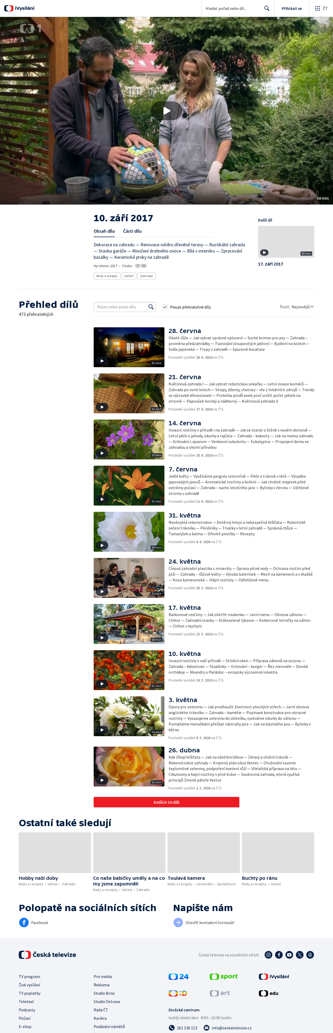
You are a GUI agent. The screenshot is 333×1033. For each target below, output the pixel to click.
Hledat (265, 10)
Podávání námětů (109, 1026)
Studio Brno (104, 993)
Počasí (24, 1018)
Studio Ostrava (107, 1001)
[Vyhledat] (151, 307)
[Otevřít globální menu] (321, 8)
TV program (29, 976)
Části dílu (132, 231)
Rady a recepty (107, 276)
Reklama (102, 984)
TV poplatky (29, 993)
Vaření (128, 276)
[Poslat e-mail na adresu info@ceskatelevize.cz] (227, 1028)
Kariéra (100, 1018)
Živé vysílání (29, 984)
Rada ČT (101, 1009)
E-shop (25, 1026)
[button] (166, 111)
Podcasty (27, 1009)
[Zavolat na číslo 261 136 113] (183, 1028)
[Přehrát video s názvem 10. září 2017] (166, 110)
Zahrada (146, 276)
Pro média (103, 976)
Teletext (26, 1001)
